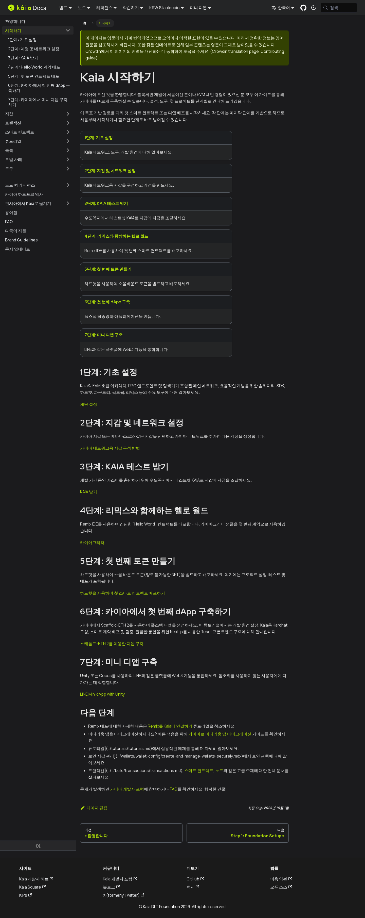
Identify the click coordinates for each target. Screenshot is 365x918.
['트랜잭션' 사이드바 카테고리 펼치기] (68, 123)
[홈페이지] (85, 23)
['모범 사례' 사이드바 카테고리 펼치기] (68, 159)
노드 (219, 770)
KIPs (25, 895)
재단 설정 (88, 404)
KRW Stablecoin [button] (164, 7)
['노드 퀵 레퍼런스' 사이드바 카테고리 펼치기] (68, 185)
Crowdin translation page (235, 51)
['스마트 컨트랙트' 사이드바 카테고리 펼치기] (68, 132)
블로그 (111, 887)
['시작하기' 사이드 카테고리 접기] (68, 30)
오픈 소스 (281, 887)
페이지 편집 (93, 808)
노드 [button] (82, 7)
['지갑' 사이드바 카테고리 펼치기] (68, 114)
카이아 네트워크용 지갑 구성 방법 (110, 448)
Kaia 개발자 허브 (36, 879)
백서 (193, 887)
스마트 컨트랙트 (198, 770)
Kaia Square (32, 887)
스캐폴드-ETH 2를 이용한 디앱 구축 (111, 643)
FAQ (173, 789)
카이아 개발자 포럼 (127, 789)
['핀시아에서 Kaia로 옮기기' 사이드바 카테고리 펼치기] (68, 203)
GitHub (195, 879)
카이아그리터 (92, 542)
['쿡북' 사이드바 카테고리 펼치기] (68, 150)
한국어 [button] (280, 7)
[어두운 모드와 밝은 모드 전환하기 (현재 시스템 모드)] (313, 8)
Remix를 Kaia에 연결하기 (170, 726)
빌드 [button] (63, 7)
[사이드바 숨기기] (38, 846)
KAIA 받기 (88, 492)
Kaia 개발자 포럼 (120, 879)
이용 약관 (281, 879)
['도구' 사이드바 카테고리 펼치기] (68, 169)
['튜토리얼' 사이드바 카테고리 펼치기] (68, 141)
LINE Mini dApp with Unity (102, 694)
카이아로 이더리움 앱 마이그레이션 (219, 734)
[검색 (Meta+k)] (339, 7)
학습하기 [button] (131, 7)
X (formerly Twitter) (123, 895)
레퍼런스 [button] (104, 7)
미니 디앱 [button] (198, 7)
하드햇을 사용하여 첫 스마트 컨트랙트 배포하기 (122, 593)
